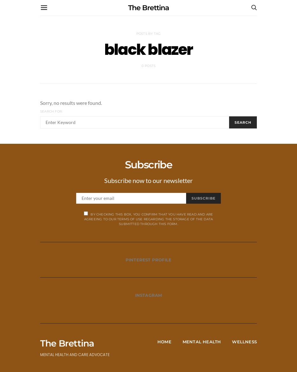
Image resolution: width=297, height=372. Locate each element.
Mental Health (202, 341)
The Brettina (148, 8)
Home (164, 341)
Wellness (244, 341)
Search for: (51, 111)
